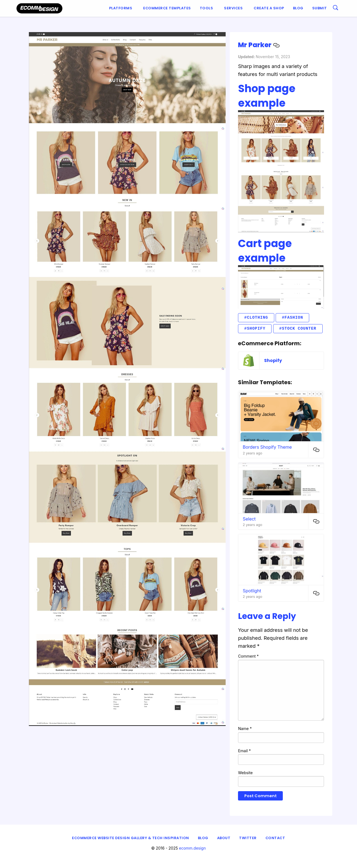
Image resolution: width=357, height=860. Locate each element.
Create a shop (269, 8)
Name (245, 728)
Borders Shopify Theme (267, 447)
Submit (319, 8)
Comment (248, 656)
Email (244, 750)
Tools (206, 8)
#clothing (256, 317)
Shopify (273, 360)
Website (245, 772)
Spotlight (252, 590)
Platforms (120, 8)
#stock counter (297, 328)
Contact (275, 838)
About (224, 838)
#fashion (292, 317)
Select (249, 519)
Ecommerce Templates (167, 8)
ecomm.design (192, 848)
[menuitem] (122, 8)
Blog (298, 8)
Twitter (248, 838)
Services (233, 8)
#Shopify (254, 328)
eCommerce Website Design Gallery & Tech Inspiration (130, 838)
